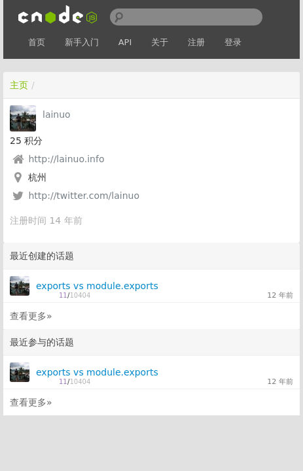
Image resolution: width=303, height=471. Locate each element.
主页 (19, 85)
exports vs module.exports (97, 286)
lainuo (57, 114)
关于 (159, 42)
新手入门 (82, 42)
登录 (232, 42)
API (125, 42)
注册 (196, 42)
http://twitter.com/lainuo (83, 195)
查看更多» (31, 316)
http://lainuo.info (66, 159)
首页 (36, 42)
